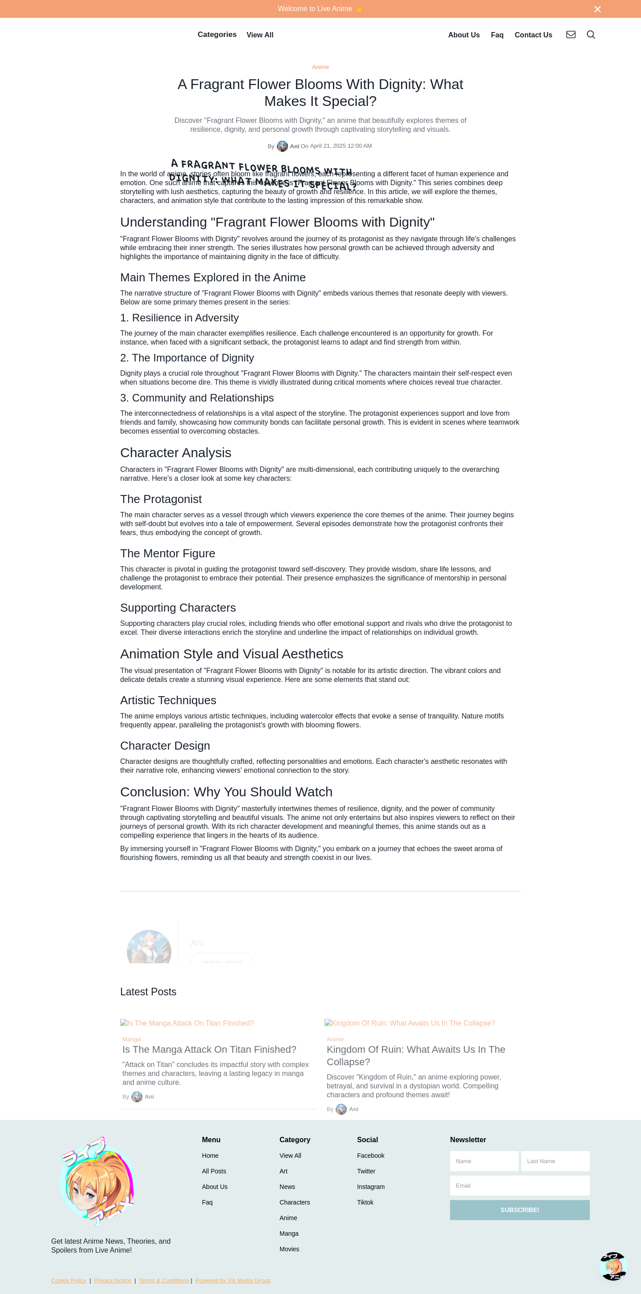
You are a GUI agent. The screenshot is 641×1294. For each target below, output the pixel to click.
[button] (217, 35)
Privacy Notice (112, 1280)
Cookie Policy (68, 1280)
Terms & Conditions (164, 1280)
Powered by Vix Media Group (233, 1280)
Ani (295, 146)
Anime (320, 67)
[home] (113, 35)
